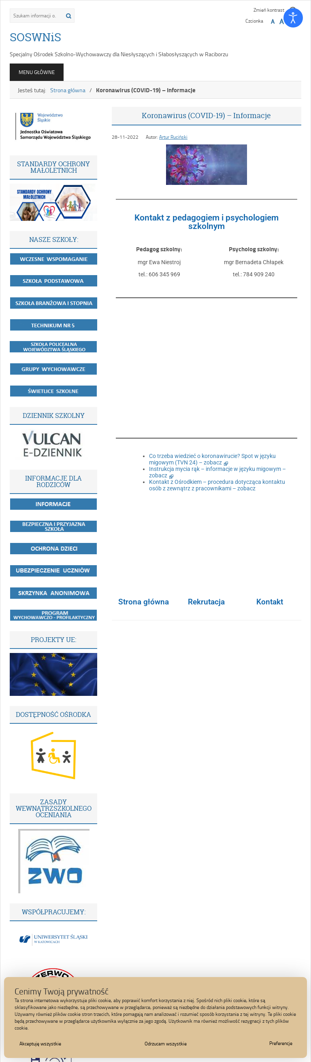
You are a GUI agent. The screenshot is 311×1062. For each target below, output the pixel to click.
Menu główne (37, 72)
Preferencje (280, 1043)
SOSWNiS (35, 37)
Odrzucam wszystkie (166, 1043)
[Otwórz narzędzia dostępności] (293, 18)
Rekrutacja (206, 602)
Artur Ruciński (173, 137)
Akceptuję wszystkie (40, 1043)
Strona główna (67, 90)
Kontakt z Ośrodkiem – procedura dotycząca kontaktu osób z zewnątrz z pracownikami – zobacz (217, 485)
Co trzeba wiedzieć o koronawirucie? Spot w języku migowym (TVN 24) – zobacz (212, 459)
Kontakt (269, 602)
